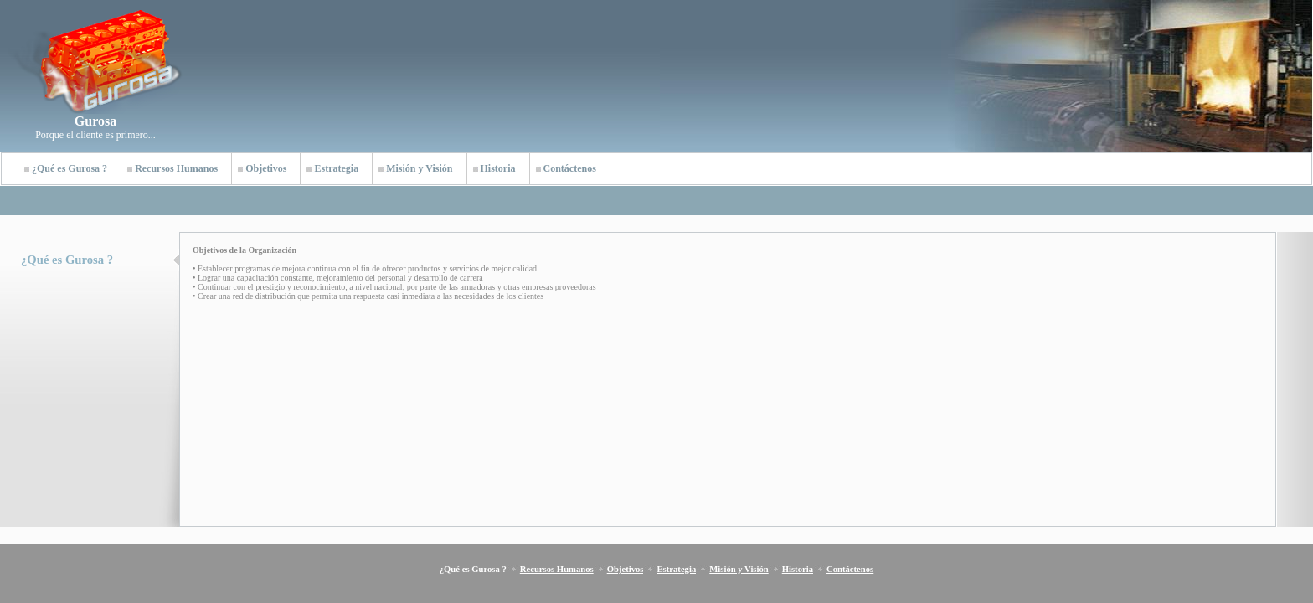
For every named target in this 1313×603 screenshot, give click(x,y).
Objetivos (265, 168)
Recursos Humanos (176, 168)
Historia (498, 168)
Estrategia (336, 168)
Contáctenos (569, 168)
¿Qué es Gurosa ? (69, 168)
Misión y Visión (419, 168)
